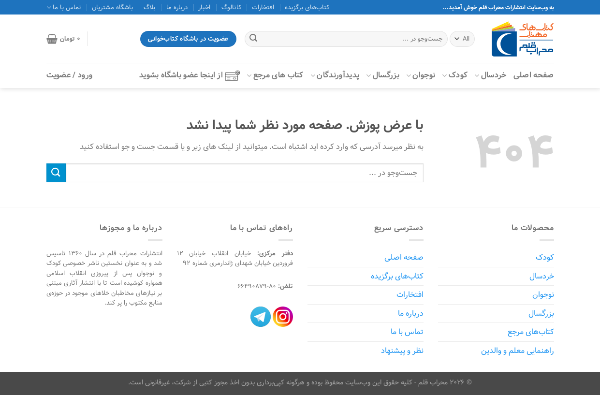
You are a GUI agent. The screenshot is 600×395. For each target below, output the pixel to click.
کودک (455, 75)
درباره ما (177, 7)
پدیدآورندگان (334, 75)
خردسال (490, 75)
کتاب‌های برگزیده (307, 7)
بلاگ (149, 7)
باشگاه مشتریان (112, 7)
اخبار (204, 7)
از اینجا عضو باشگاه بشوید (189, 75)
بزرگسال (382, 75)
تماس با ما (63, 7)
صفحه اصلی (533, 75)
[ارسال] (253, 39)
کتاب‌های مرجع (531, 331)
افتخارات (263, 7)
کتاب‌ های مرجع (275, 75)
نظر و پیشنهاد (402, 350)
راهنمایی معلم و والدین (517, 350)
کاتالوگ (231, 7)
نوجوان (420, 75)
